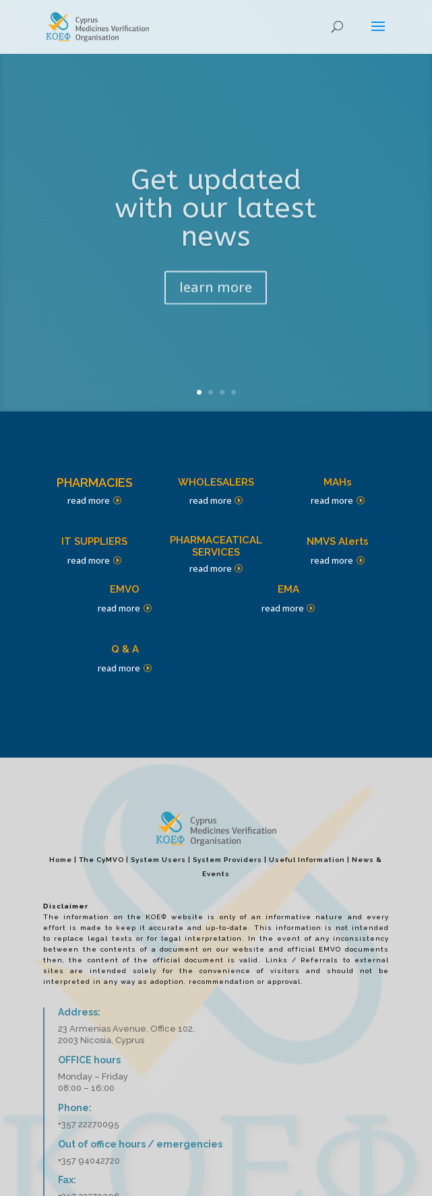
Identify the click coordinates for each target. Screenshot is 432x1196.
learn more (215, 296)
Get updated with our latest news (216, 217)
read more (88, 500)
